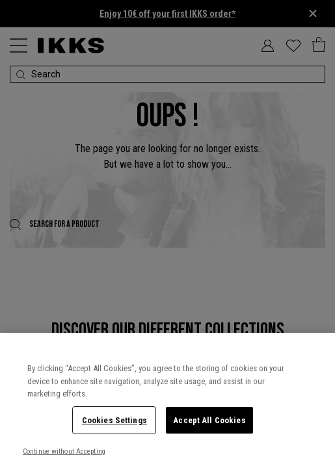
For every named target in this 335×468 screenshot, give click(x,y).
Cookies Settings (114, 420)
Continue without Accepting (64, 451)
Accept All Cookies (209, 420)
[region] (167, 400)
